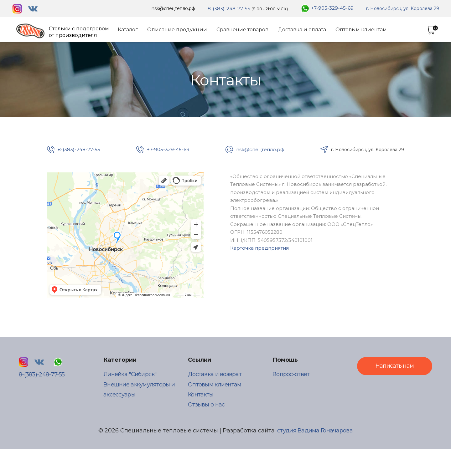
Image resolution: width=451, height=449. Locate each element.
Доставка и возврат (214, 374)
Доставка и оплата (302, 30)
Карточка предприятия (259, 248)
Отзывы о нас (206, 404)
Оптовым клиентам (361, 30)
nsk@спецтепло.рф (173, 8)
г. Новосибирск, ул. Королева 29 (402, 8)
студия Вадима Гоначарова (315, 430)
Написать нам (395, 365)
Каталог (128, 30)
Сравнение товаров (242, 30)
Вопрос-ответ (290, 374)
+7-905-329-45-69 (332, 8)
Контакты (200, 394)
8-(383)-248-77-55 (229, 9)
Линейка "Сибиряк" (130, 374)
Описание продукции (177, 30)
